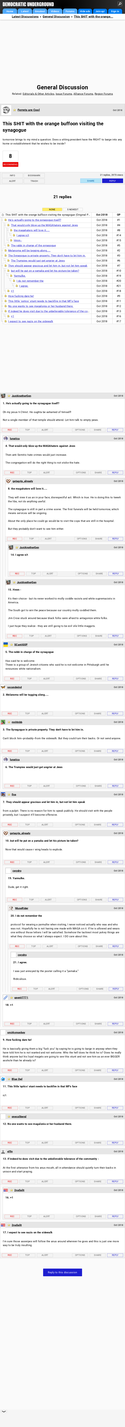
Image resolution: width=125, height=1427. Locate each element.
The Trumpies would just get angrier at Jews (38, 260)
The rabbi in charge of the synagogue (33, 245)
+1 (12, 291)
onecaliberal (19, 1116)
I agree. (23, 286)
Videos (55, 11)
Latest (25, 11)
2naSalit (19, 1190)
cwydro (17, 870)
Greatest (40, 11)
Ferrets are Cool (29, 110)
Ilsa (14, 794)
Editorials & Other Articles (38, 93)
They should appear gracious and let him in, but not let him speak (47, 265)
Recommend (10, 164)
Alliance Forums (83, 93)
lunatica (15, 438)
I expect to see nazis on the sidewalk (30, 321)
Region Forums (104, 93)
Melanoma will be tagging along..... (29, 250)
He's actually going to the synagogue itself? (34, 220)
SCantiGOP (21, 644)
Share (90, 181)
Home (9, 11)
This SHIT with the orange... (93, 16)
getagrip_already (23, 481)
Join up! (100, 11)
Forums (70, 11)
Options (80, 430)
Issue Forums (64, 93)
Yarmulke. (20, 275)
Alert (12, 181)
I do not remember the (30, 280)
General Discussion (56, 16)
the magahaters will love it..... (32, 230)
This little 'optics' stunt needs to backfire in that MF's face (43, 301)
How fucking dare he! (21, 296)
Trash (34, 181)
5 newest (72, 209)
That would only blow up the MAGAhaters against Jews (44, 225)
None (52, 209)
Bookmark (34, 175)
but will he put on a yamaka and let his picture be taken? (45, 270)
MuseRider (21, 908)
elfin (10, 1151)
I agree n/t (23, 235)
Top (27, 430)
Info (12, 175)
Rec (10, 430)
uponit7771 (21, 997)
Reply (112, 181)
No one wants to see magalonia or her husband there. (40, 306)
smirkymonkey (16, 1032)
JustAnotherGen (21, 395)
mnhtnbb (17, 722)
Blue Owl (17, 1079)
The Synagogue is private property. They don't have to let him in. (47, 255)
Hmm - (18, 240)
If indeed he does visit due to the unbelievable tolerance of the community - (54, 311)
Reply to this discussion (62, 1272)
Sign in (115, 11)
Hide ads (85, 11)
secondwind (14, 687)
